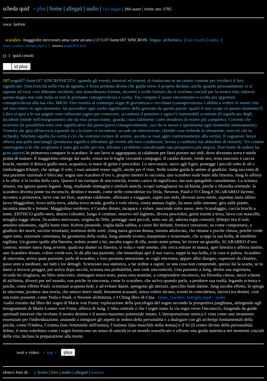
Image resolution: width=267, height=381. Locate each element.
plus (41, 8)
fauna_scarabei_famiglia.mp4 (23, 46)
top (50, 352)
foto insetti (195, 39)
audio (214, 39)
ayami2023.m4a (75, 46)
